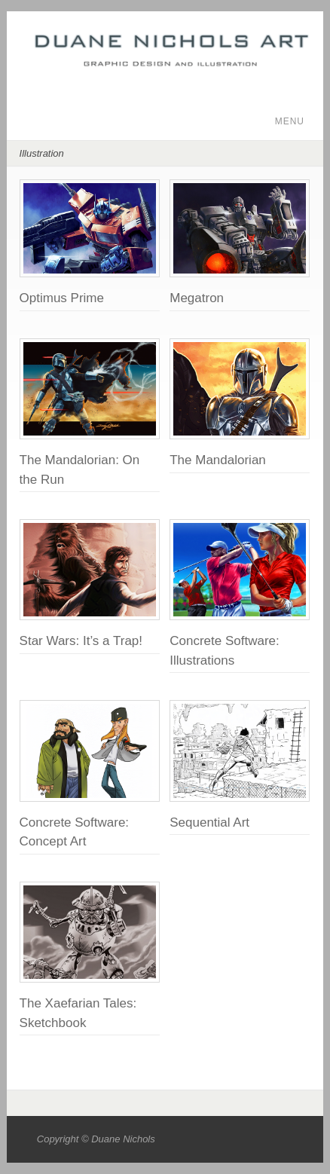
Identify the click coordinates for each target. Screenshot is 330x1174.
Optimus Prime (62, 298)
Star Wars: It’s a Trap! (81, 641)
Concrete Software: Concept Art (75, 832)
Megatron (197, 298)
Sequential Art (209, 822)
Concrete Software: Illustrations (225, 651)
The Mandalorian (218, 460)
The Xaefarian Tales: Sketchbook (78, 1013)
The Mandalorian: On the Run (80, 470)
